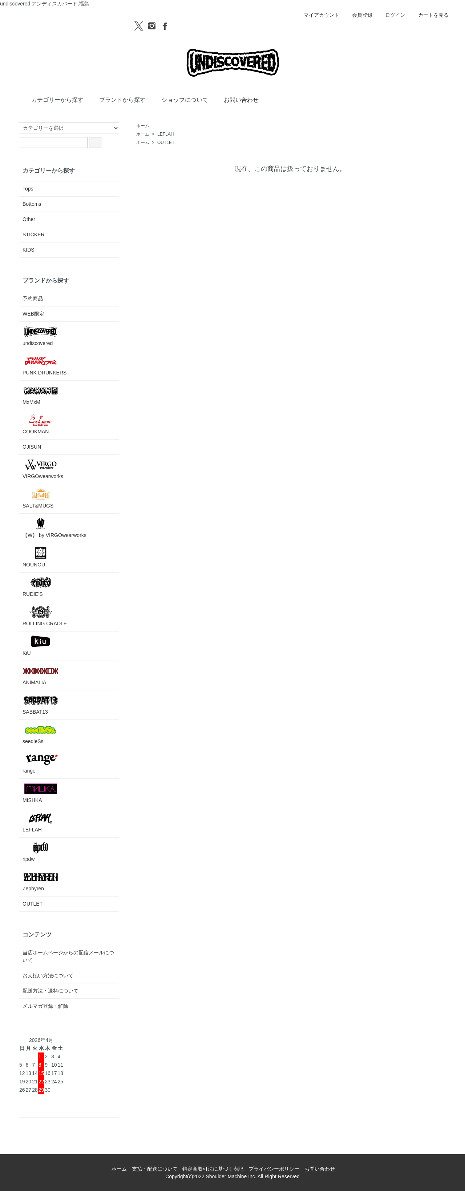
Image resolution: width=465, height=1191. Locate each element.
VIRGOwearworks (43, 468)
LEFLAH (165, 134)
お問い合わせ (236, 99)
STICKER (34, 234)
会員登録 (358, 15)
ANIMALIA (40, 675)
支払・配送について (155, 1169)
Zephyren (40, 881)
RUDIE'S (40, 586)
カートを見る (430, 15)
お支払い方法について (48, 975)
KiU (40, 645)
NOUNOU (40, 557)
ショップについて (179, 99)
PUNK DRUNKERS (44, 365)
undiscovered (40, 335)
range (40, 763)
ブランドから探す (117, 99)
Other (29, 219)
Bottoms (32, 204)
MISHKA (40, 792)
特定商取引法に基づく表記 (212, 1169)
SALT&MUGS (40, 498)
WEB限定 (33, 314)
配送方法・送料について (50, 991)
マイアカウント (317, 15)
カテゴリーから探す (52, 99)
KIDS (29, 250)
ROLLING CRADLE (45, 616)
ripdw (40, 851)
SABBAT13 (40, 704)
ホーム (142, 125)
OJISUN (32, 447)
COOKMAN (40, 424)
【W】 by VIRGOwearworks (54, 527)
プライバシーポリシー (273, 1169)
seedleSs (40, 733)
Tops (28, 189)
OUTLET (165, 142)
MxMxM (40, 394)
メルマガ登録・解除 (45, 1006)
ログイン (391, 15)
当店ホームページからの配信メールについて (68, 956)
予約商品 (33, 298)
